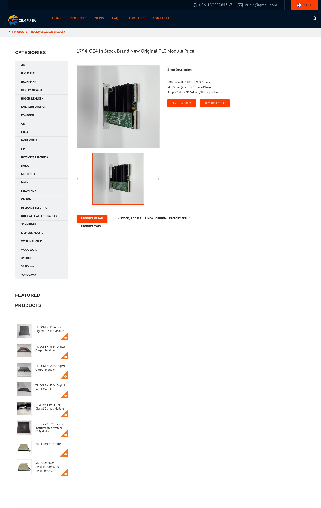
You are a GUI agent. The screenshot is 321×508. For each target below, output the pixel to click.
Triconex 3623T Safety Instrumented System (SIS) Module (49, 427)
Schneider (28, 224)
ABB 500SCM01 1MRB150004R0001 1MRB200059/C (48, 467)
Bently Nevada (32, 90)
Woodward (29, 249)
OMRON (26, 199)
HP (23, 148)
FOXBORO (27, 115)
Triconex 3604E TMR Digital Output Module (49, 406)
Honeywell (29, 140)
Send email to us (181, 103)
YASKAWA (27, 266)
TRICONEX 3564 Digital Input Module (50, 387)
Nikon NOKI (29, 190)
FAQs (116, 18)
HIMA (24, 132)
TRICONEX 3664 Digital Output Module (50, 348)
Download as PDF (214, 103)
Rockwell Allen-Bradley (48, 31)
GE (23, 123)
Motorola (28, 174)
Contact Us (162, 18)
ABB (24, 65)
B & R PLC (28, 73)
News (99, 18)
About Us (137, 18)
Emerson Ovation (33, 107)
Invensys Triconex (35, 157)
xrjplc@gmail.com (261, 5)
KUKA (25, 165)
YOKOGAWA (28, 274)
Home (57, 18)
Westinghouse (31, 241)
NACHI (25, 182)
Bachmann (28, 81)
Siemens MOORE (32, 232)
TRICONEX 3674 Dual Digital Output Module (49, 329)
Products (78, 18)
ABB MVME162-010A (48, 444)
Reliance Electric (34, 207)
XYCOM (26, 258)
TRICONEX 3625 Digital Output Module (50, 367)
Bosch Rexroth (32, 98)
